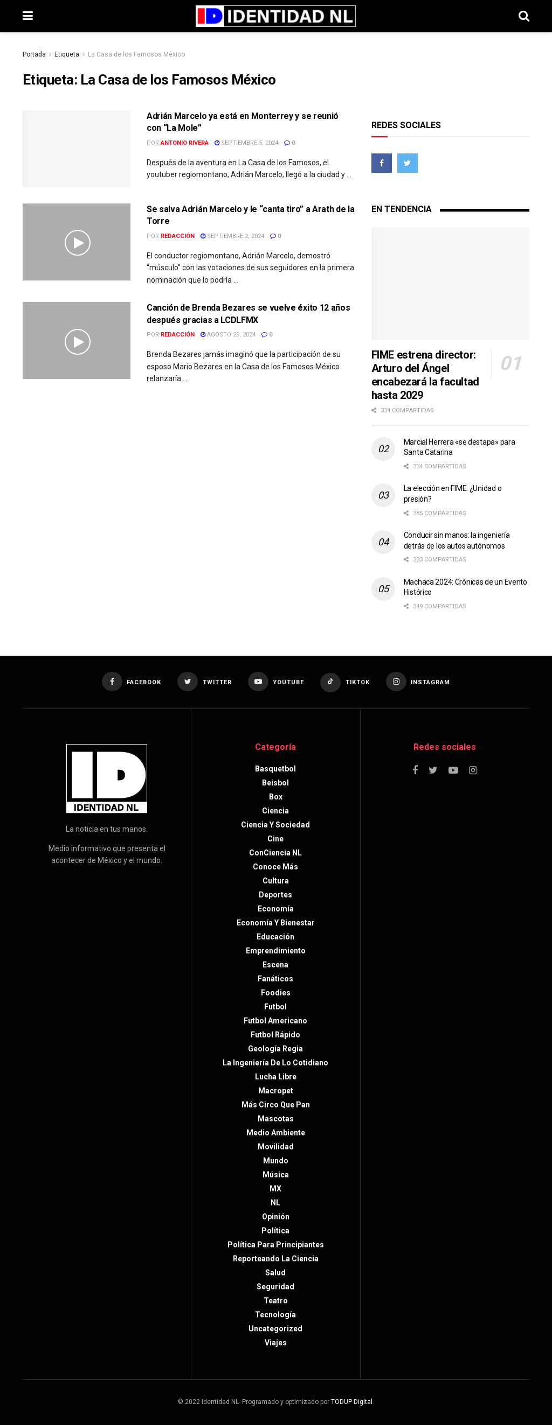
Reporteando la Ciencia (276, 1258)
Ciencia (275, 810)
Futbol (275, 1006)
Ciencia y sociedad (275, 824)
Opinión (275, 1216)
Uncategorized (275, 1328)
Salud (275, 1272)
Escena (275, 964)
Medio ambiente (275, 1132)
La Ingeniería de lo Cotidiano (275, 1062)
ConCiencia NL (275, 852)
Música (276, 1174)
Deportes (275, 894)
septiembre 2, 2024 (232, 236)
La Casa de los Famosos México (136, 54)
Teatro (276, 1300)
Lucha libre (275, 1076)
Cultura (276, 880)
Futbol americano (275, 1020)
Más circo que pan (276, 1104)
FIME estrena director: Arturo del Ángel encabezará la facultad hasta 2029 (425, 375)
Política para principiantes (275, 1244)
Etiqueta (66, 54)
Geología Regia (275, 1048)
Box (275, 796)
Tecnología (275, 1314)
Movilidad (276, 1146)
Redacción (178, 236)
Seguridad (275, 1286)
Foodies (276, 992)
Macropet (275, 1090)
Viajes (276, 1342)
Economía (276, 908)
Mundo (275, 1160)
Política (275, 1230)
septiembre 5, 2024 (246, 142)
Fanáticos (275, 978)
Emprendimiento (276, 950)
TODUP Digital (351, 1402)
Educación (275, 936)
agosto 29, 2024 (228, 334)
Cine (275, 838)
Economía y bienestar (276, 922)
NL (275, 1202)
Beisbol (275, 782)
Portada (34, 54)
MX (275, 1188)
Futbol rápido (275, 1034)
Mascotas (276, 1118)
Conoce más (275, 866)
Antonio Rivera (185, 142)
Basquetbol (275, 768)
